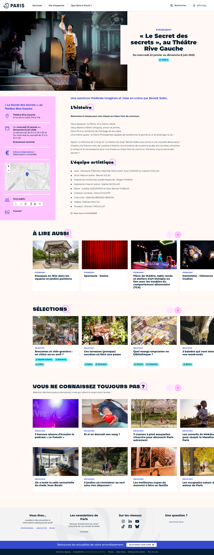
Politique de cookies (136, 552)
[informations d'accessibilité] (28, 204)
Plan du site (153, 552)
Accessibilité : (89, 552)
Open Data (120, 552)
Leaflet (27, 189)
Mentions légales (63, 552)
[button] (27, 174)
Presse (111, 552)
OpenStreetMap (39, 189)
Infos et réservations (23, 152)
